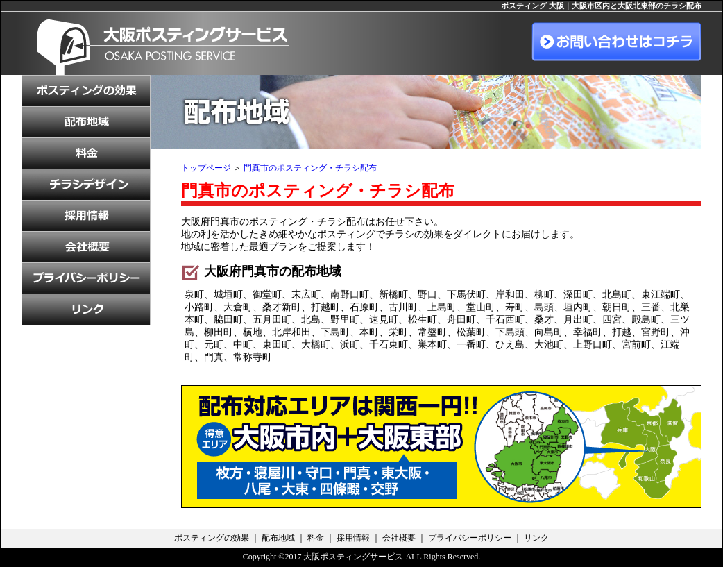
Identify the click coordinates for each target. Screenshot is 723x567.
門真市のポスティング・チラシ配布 (310, 168)
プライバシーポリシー (469, 538)
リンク (536, 538)
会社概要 (399, 538)
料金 (315, 538)
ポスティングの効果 (211, 538)
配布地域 (278, 538)
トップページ (206, 168)
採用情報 (353, 538)
